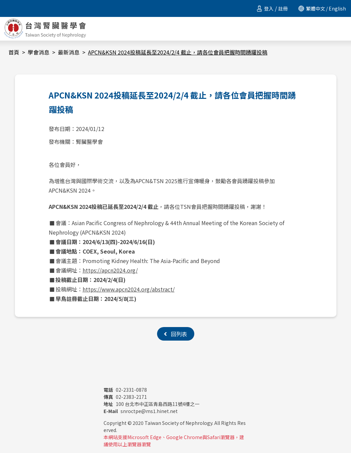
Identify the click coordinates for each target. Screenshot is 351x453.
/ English (335, 8)
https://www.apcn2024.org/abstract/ (129, 289)
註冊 (283, 8)
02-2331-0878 (125, 389)
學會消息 (38, 52)
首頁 (13, 52)
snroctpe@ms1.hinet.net (141, 411)
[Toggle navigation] (343, 29)
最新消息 (69, 52)
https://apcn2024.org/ (110, 270)
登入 (268, 8)
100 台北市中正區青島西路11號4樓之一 (151, 404)
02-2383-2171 (125, 396)
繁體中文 (315, 8)
